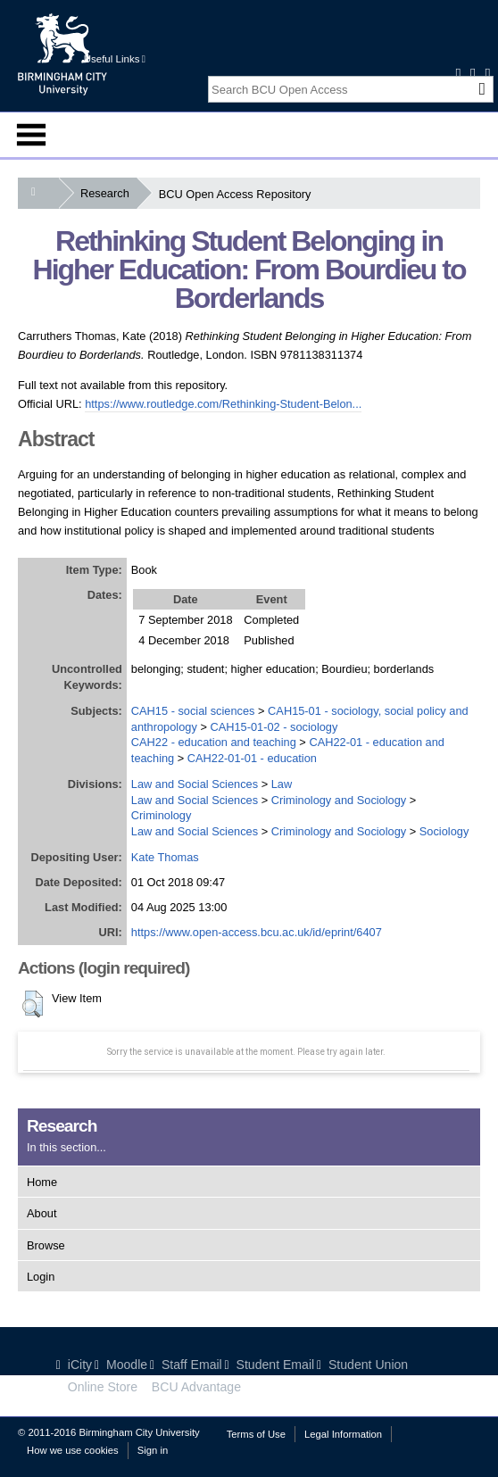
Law (281, 784)
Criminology (161, 815)
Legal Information (343, 1434)
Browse (46, 1245)
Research (108, 193)
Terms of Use (256, 1434)
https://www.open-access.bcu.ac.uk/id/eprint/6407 (256, 932)
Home (42, 1182)
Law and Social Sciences (194, 784)
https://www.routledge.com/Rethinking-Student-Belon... (223, 404)
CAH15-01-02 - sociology (273, 727)
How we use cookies (73, 1450)
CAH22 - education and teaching (213, 742)
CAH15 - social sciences (193, 711)
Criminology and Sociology (339, 800)
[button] (32, 1004)
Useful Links (114, 59)
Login (40, 1276)
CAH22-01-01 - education (252, 758)
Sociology (444, 831)
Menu (31, 135)
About (41, 1213)
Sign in (152, 1450)
